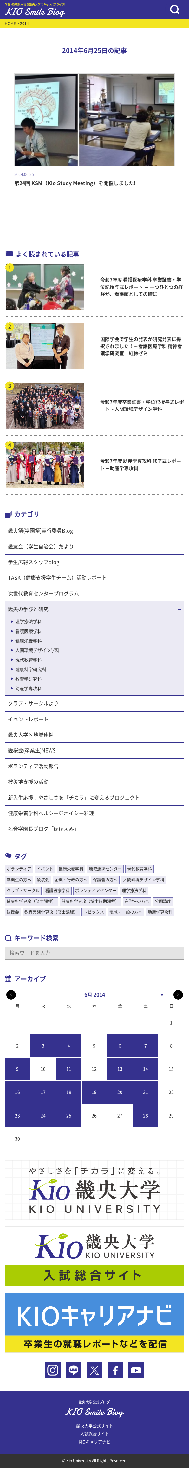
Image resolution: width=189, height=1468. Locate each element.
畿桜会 (43, 880)
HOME (10, 23)
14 (145, 1069)
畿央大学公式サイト (94, 1426)
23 (17, 1115)
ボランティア (19, 869)
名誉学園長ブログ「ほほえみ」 (43, 828)
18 (68, 1092)
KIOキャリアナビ (94, 1442)
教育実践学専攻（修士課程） (51, 912)
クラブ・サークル (23, 890)
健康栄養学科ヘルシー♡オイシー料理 (51, 813)
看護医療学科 (28, 631)
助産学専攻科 (28, 688)
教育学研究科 (28, 679)
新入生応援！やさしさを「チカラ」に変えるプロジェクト (74, 797)
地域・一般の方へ (125, 912)
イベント (45, 869)
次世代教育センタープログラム (43, 593)
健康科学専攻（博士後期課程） (90, 901)
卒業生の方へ (19, 880)
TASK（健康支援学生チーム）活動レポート (57, 577)
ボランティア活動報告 (33, 766)
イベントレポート (28, 719)
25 (68, 1115)
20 (119, 1092)
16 (17, 1092)
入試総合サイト (94, 1434)
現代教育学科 (28, 660)
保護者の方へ (105, 880)
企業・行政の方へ (71, 880)
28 (145, 1115)
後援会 (13, 912)
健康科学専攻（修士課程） (31, 901)
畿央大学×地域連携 (31, 734)
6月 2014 (94, 994)
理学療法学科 (28, 621)
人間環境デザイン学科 (37, 650)
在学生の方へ (137, 901)
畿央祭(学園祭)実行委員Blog (40, 530)
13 (119, 1069)
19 (94, 1092)
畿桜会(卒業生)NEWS (32, 750)
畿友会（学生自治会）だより (41, 546)
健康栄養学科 (28, 641)
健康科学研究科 (30, 669)
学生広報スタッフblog (33, 562)
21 (145, 1092)
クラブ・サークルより (33, 703)
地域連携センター (105, 869)
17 (43, 1092)
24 (43, 1115)
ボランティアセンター (95, 890)
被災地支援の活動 (28, 781)
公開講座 (163, 901)
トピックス (93, 912)
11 (68, 1069)
